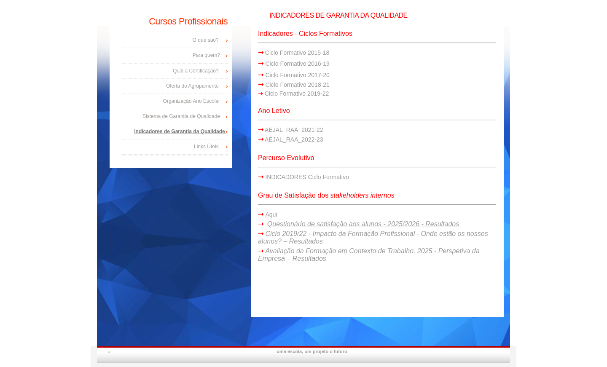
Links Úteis (207, 147)
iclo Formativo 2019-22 (299, 93)
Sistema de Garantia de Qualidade (181, 116)
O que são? (206, 40)
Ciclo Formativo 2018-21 (297, 84)
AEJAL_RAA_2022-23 (293, 139)
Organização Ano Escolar (191, 101)
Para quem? (206, 55)
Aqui (271, 214)
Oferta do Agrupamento (193, 86)
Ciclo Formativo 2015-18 (296, 52)
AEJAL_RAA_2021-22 (293, 129)
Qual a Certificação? (196, 71)
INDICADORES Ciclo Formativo (307, 177)
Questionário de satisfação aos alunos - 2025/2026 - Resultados (363, 224)
